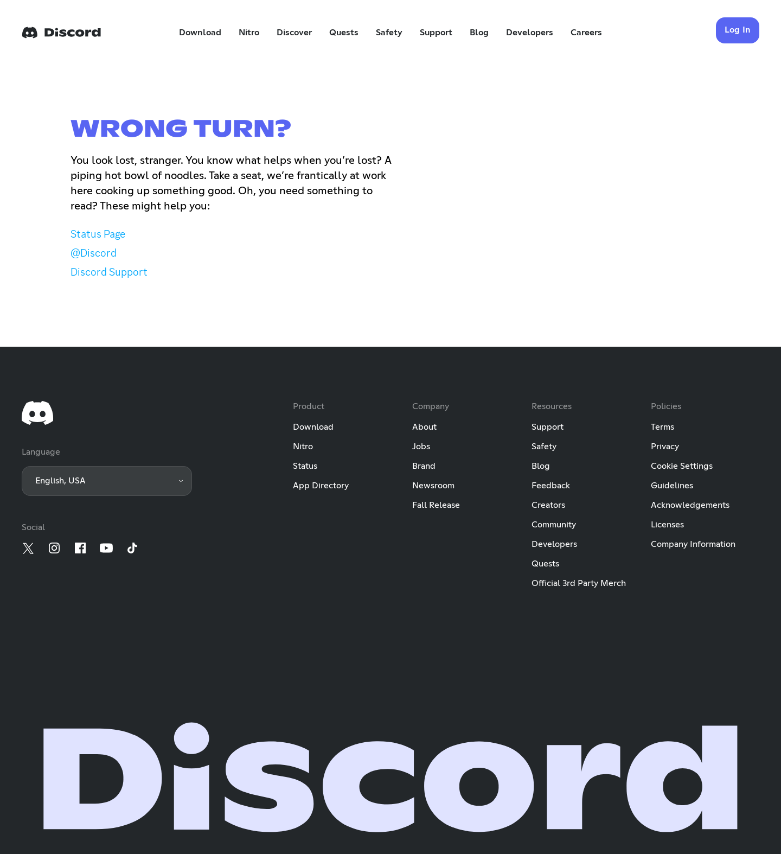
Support (436, 32)
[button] (107, 481)
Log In (738, 30)
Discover (294, 32)
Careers (586, 32)
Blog (479, 32)
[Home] (61, 32)
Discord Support (109, 272)
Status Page (98, 234)
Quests (344, 32)
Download (200, 32)
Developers (529, 32)
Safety (389, 32)
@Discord (94, 253)
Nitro (249, 32)
